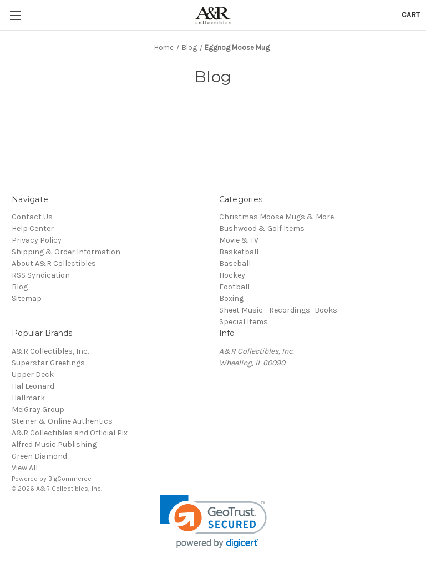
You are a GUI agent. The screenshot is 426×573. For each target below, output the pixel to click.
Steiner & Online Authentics (62, 421)
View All (25, 468)
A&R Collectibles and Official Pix (70, 433)
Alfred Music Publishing (54, 444)
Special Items (243, 321)
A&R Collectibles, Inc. (50, 351)
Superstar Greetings (48, 363)
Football (234, 286)
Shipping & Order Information (66, 252)
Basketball (238, 252)
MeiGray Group (38, 409)
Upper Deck (33, 374)
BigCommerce (70, 478)
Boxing (231, 298)
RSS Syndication (41, 275)
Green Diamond (39, 456)
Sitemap (27, 298)
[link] (213, 522)
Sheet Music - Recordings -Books (278, 310)
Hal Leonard (33, 386)
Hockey (232, 275)
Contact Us (32, 217)
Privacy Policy (37, 240)
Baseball (235, 263)
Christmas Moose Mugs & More (276, 217)
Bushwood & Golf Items (262, 228)
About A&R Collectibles (54, 263)
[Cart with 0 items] (410, 14)
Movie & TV (238, 240)
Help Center (33, 228)
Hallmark (28, 398)
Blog (20, 286)
